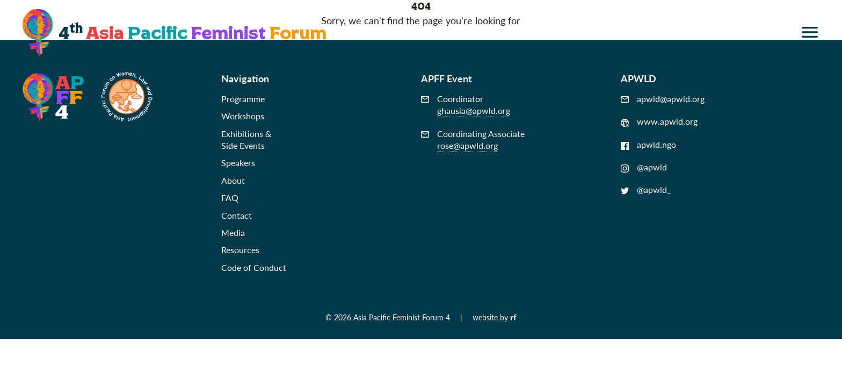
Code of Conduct (253, 267)
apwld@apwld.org (663, 99)
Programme (243, 98)
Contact (236, 215)
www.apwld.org (659, 121)
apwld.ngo (648, 144)
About (233, 180)
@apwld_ (646, 190)
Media (233, 232)
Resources (240, 249)
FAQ (229, 197)
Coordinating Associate (473, 140)
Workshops (242, 116)
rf (513, 317)
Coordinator (465, 105)
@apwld (644, 167)
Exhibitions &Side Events (246, 139)
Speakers (238, 162)
